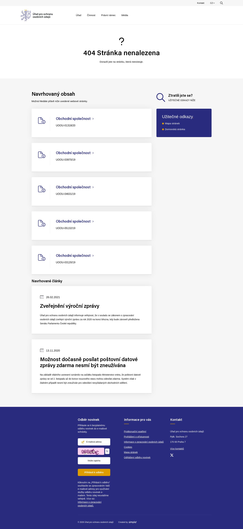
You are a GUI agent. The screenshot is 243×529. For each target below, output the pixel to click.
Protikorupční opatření (135, 431)
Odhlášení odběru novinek (137, 457)
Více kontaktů (177, 448)
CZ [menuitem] (213, 4)
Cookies (128, 447)
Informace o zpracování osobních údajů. (89, 504)
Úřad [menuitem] (78, 15)
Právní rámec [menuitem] (108, 15)
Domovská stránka (175, 129)
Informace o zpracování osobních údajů (144, 442)
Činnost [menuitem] (91, 15)
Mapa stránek (172, 123)
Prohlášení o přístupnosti (136, 436)
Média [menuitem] (124, 15)
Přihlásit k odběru (93, 472)
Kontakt (200, 3)
